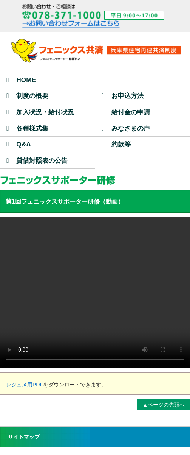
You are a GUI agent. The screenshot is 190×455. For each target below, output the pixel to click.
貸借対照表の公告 (37, 160)
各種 (27, 128)
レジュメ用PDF (24, 385)
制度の (27, 96)
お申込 (123, 96)
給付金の (126, 112)
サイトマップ (24, 437)
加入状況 (40, 112)
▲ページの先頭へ (163, 405)
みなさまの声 (126, 128)
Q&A (18, 144)
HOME (21, 80)
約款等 (116, 144)
